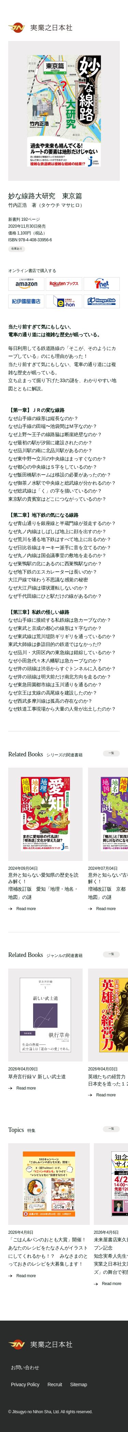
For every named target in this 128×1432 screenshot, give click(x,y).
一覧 (111, 753)
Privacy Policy (25, 1384)
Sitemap (78, 1384)
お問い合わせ (25, 1367)
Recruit (54, 1384)
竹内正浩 (17, 205)
